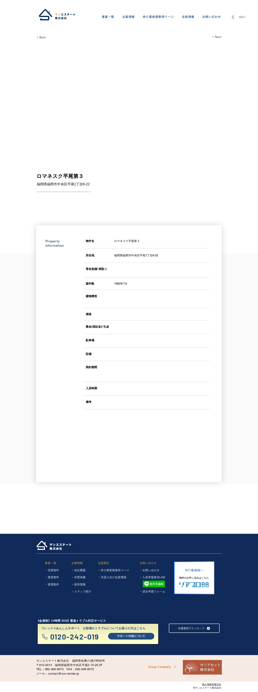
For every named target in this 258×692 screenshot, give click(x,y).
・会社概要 (78, 570)
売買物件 (53, 570)
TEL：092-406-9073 (50, 669)
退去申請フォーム (153, 591)
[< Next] (207, 37)
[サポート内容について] (131, 636)
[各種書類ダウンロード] (194, 628)
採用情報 (80, 584)
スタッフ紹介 (82, 591)
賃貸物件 (53, 577)
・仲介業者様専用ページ (113, 570)
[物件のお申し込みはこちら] (194, 577)
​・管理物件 (52, 584)
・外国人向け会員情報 (112, 577)
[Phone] (44, 636)
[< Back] (50, 37)
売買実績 (80, 577)
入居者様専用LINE (153, 577)
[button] (108, 17)
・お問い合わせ (149, 570)
